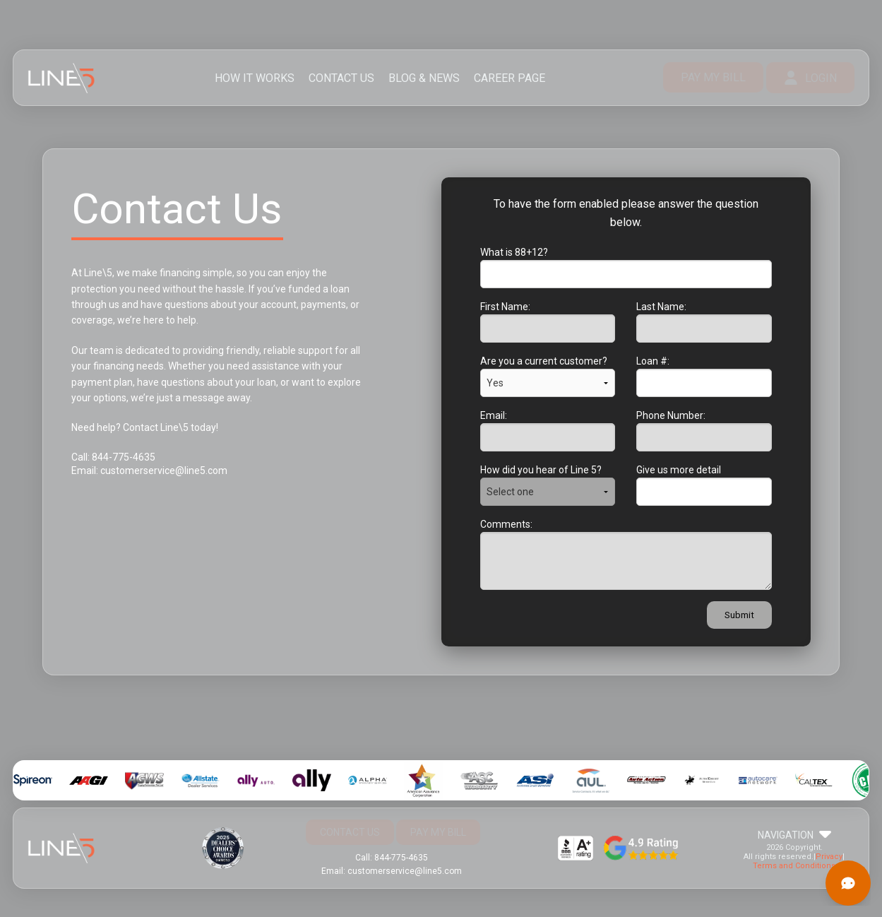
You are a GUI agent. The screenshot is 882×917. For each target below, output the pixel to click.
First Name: (505, 306)
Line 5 (62, 78)
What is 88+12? (514, 252)
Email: (493, 415)
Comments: (506, 524)
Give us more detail (678, 469)
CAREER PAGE (509, 78)
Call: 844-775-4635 (113, 457)
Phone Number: (670, 415)
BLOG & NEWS (424, 78)
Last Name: (661, 306)
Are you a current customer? (543, 361)
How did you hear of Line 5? (541, 469)
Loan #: (652, 361)
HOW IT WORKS (254, 78)
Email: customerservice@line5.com (149, 470)
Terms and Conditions (794, 865)
